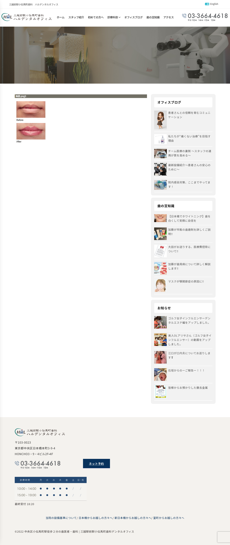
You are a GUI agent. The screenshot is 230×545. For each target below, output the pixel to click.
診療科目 (112, 17)
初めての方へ (96, 17)
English (211, 4)
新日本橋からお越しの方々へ (132, 518)
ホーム (61, 17)
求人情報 (62, 35)
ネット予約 (96, 463)
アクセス (168, 17)
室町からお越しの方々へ (168, 518)
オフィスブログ (133, 17)
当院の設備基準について (61, 518)
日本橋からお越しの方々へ (96, 518)
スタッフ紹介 (76, 17)
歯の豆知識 (153, 17)
